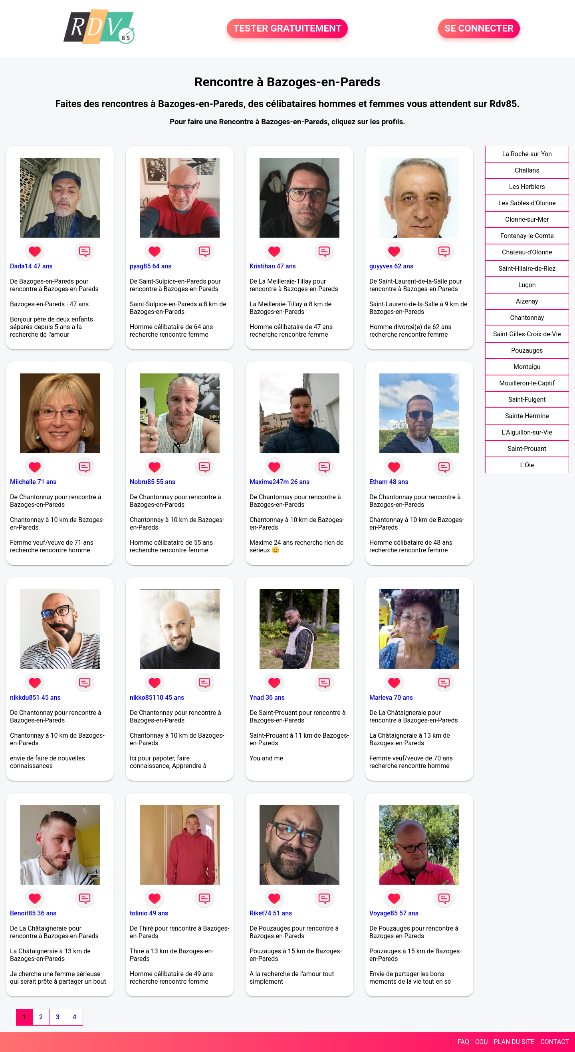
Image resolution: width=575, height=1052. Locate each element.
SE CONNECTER (479, 28)
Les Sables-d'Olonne (527, 203)
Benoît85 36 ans (33, 913)
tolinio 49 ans (149, 913)
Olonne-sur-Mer (527, 219)
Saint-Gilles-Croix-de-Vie (527, 334)
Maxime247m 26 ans (279, 482)
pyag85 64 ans (150, 266)
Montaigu (527, 367)
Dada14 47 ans (31, 266)
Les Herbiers (527, 187)
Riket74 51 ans (271, 913)
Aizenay (527, 301)
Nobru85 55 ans (152, 482)
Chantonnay (527, 318)
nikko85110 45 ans (157, 697)
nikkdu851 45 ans (35, 697)
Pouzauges (527, 350)
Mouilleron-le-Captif (527, 383)
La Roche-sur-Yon (527, 154)
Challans (527, 170)
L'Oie (527, 465)
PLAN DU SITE (514, 1042)
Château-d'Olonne (527, 252)
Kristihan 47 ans (273, 266)
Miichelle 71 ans (33, 482)
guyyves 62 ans (391, 266)
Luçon (526, 285)
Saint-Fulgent (527, 399)
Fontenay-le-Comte (527, 236)
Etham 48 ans (388, 482)
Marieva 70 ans (391, 697)
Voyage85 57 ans (393, 913)
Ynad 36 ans (267, 697)
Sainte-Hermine (527, 416)
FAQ (463, 1042)
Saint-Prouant (527, 449)
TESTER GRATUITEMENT (287, 28)
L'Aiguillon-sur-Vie (527, 432)
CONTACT (554, 1042)
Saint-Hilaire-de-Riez (527, 268)
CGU (481, 1042)
